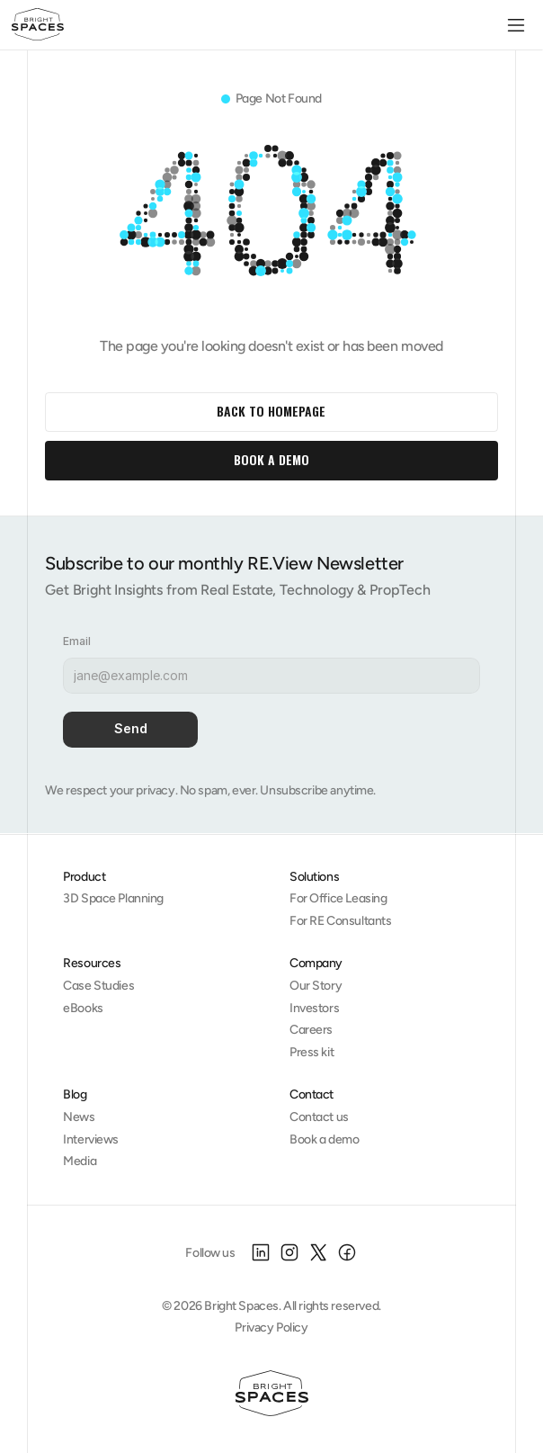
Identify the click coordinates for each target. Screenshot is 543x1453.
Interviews (91, 1139)
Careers (311, 1029)
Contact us (319, 1117)
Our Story (315, 985)
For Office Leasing (338, 898)
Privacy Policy (271, 1327)
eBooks (82, 1008)
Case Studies (98, 985)
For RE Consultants (340, 920)
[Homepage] (272, 1393)
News (78, 1117)
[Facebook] (347, 1252)
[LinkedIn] (261, 1252)
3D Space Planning (113, 898)
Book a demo (324, 1139)
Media (79, 1161)
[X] (318, 1252)
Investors (314, 1008)
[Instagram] (289, 1252)
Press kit (311, 1052)
